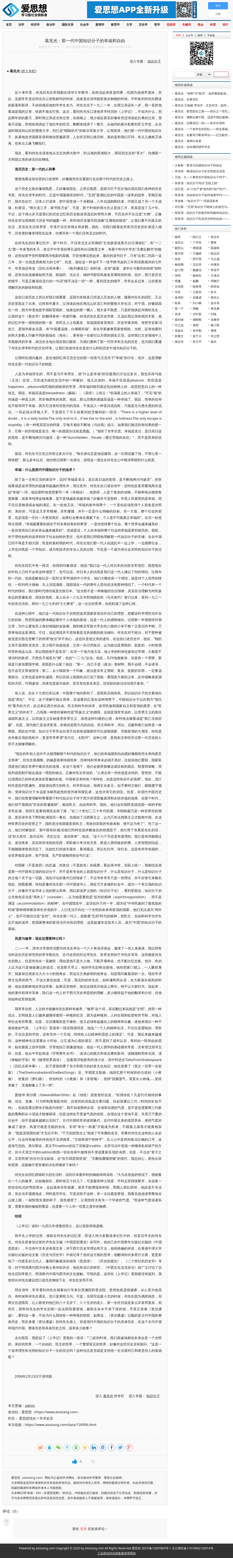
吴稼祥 (215, 319)
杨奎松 (197, 275)
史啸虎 (197, 297)
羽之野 (215, 336)
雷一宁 (179, 308)
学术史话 (46, 1418)
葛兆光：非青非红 (186, 99)
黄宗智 (179, 253)
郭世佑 (215, 286)
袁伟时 (179, 297)
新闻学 (99, 24)
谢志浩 (179, 342)
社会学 (84, 24)
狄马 (214, 292)
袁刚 (196, 325)
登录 (83, 1528)
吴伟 (178, 314)
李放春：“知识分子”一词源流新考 (196, 201)
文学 (129, 24)
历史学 (143, 24)
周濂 (178, 281)
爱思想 (36, 10)
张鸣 (178, 275)
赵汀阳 (179, 270)
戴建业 (197, 270)
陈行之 (197, 237)
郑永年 (215, 237)
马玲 (178, 292)
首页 (9, 24)
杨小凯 (215, 325)
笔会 (200, 24)
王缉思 (179, 286)
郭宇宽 (197, 259)
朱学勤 (197, 331)
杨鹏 (196, 281)
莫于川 (197, 336)
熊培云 (215, 297)
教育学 (115, 24)
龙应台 (179, 242)
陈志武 (215, 253)
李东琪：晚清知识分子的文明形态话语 (200, 171)
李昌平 (215, 270)
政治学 (50, 24)
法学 (21, 24)
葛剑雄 (179, 319)
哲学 (157, 24)
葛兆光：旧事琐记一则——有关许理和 (200, 123)
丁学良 (197, 242)
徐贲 (178, 259)
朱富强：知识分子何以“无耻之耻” (196, 183)
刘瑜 (214, 314)
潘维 (214, 331)
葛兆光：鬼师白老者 (188, 141)
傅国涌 (197, 248)
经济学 (35, 24)
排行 (225, 24)
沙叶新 (197, 314)
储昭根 (197, 319)
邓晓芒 (215, 281)
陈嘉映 (215, 248)
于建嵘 (197, 253)
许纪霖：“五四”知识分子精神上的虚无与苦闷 (204, 207)
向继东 (215, 264)
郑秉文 (179, 336)
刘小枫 (197, 303)
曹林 (214, 242)
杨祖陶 (179, 264)
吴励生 (179, 331)
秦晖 (178, 237)
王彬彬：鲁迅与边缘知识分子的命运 (198, 165)
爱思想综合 (27, 1418)
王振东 (197, 292)
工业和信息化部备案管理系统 (116, 1553)
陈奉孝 (197, 286)
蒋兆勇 (215, 308)
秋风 (178, 303)
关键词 (186, 24)
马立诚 (215, 259)
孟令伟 (215, 303)
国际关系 (68, 24)
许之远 (179, 325)
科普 (213, 24)
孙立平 (197, 342)
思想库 (171, 24)
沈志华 (197, 264)
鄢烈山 (179, 248)
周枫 (196, 308)
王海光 (215, 275)
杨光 (214, 342)
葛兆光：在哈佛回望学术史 (192, 147)
